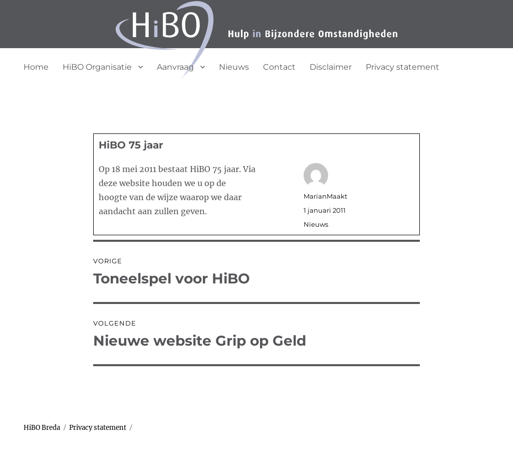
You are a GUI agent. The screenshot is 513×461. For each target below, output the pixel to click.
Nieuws (234, 67)
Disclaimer (331, 67)
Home (36, 67)
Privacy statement (402, 67)
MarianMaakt (325, 196)
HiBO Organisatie (97, 67)
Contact (279, 67)
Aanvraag (175, 67)
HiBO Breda (42, 427)
